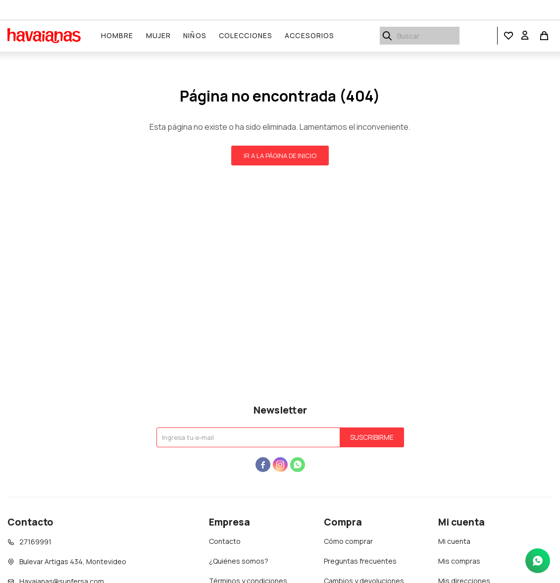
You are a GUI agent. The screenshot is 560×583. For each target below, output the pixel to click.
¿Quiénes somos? (238, 561)
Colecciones (245, 35)
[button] (508, 36)
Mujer (158, 35)
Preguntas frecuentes (360, 561)
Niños (195, 35)
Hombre (117, 35)
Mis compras (459, 561)
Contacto (225, 541)
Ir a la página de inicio (280, 155)
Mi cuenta (454, 541)
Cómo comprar (348, 541)
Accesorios (310, 35)
